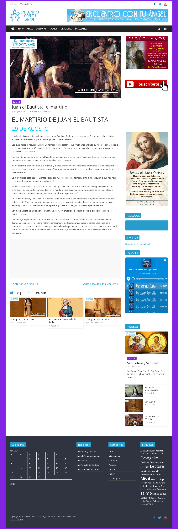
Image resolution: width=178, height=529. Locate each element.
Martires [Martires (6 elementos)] (143, 474)
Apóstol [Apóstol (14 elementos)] (159, 450)
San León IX (150, 402)
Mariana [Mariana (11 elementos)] (151, 471)
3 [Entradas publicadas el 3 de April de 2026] (47, 459)
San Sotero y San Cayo (143, 363)
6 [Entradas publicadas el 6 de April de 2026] (11, 463)
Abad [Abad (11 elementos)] (142, 451)
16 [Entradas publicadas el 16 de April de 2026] (39, 468)
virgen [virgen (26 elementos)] (149, 503)
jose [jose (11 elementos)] (142, 467)
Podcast (112, 465)
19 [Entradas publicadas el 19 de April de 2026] (66, 468)
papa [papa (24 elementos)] (155, 482)
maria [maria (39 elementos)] (143, 471)
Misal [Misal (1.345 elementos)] (145, 478)
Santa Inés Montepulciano (151, 388)
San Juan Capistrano (23, 319)
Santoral (41, 28)
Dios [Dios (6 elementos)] (148, 454)
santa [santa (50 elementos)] (155, 493)
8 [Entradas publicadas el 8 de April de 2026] (29, 463)
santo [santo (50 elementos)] (163, 493)
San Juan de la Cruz (97, 319)
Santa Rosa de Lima (101, 283)
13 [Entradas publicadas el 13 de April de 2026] (12, 468)
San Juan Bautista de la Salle (62, 321)
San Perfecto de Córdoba (152, 418)
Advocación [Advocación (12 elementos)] (150, 451)
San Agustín (24, 283)
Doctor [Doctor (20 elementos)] (154, 453)
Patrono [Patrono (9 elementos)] (162, 483)
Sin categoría (114, 478)
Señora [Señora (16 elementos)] (149, 501)
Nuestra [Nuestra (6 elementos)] (153, 479)
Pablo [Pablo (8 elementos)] (150, 483)
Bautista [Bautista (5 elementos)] (143, 454)
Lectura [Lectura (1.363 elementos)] (157, 466)
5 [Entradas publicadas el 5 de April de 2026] (65, 459)
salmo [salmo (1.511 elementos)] (146, 493)
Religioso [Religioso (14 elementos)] (152, 489)
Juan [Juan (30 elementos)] (147, 466)
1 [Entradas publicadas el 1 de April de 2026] (29, 459)
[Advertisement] (65, 258)
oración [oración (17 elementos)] (143, 482)
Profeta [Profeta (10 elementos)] (161, 486)
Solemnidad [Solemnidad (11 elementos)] (158, 501)
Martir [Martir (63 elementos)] (159, 471)
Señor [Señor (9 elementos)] (143, 501)
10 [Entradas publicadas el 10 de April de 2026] (48, 463)
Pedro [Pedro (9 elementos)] (143, 486)
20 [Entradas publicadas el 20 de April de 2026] (12, 472)
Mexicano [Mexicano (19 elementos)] (151, 474)
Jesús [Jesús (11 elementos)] (162, 462)
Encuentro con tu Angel (141, 226)
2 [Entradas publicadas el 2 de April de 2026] (38, 459)
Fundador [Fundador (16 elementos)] (144, 462)
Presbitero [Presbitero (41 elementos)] (152, 486)
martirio (47, 111)
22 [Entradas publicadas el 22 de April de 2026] (30, 472)
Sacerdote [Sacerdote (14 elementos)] (161, 489)
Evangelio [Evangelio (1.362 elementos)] (149, 458)
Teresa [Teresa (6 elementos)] (143, 504)
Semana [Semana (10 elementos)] (161, 498)
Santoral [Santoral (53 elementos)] (145, 497)
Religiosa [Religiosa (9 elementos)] (144, 489)
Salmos (53, 28)
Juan (41, 111)
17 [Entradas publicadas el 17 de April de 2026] (48, 468)
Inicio (21, 28)
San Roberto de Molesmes (88, 469)
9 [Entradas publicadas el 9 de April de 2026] (38, 463)
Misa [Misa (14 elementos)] (159, 474)
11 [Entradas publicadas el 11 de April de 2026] (57, 463)
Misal (30, 28)
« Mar (12, 484)
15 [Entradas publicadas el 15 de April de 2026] (30, 468)
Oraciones (66, 28)
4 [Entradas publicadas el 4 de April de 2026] (56, 459)
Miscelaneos (82, 28)
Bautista (35, 111)
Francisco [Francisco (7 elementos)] (162, 459)
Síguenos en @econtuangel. (137, 244)
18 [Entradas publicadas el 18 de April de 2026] (57, 468)
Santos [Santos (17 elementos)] (154, 498)
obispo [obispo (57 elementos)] (161, 479)
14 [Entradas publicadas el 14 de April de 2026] (21, 468)
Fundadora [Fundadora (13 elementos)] (154, 462)
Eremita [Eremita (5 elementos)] (161, 454)
